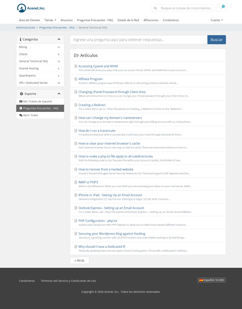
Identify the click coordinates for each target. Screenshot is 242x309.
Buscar (217, 39)
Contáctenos (171, 20)
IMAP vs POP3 (148, 184)
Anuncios (67, 20)
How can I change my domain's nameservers (148, 120)
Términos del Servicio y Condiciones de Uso (68, 281)
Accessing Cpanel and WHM (148, 68)
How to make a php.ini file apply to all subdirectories (148, 158)
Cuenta (216, 20)
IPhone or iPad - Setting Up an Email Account (148, 197)
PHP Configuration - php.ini (148, 223)
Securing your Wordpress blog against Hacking (148, 235)
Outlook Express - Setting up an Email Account (148, 210)
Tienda (49, 20)
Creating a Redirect (148, 107)
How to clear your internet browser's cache (148, 145)
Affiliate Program (148, 81)
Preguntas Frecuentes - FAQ (95, 20)
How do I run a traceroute (148, 132)
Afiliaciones (150, 20)
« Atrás (80, 260)
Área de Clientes (29, 20)
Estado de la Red (128, 20)
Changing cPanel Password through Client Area (148, 94)
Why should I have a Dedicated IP (148, 248)
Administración (25, 27)
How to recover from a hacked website (148, 171)
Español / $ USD (211, 280)
